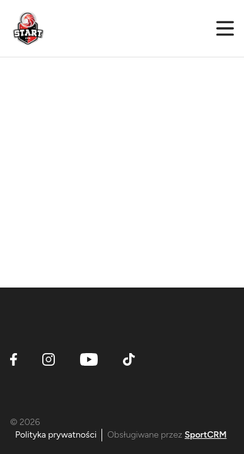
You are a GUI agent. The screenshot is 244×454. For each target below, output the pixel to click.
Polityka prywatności (55, 434)
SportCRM (206, 434)
